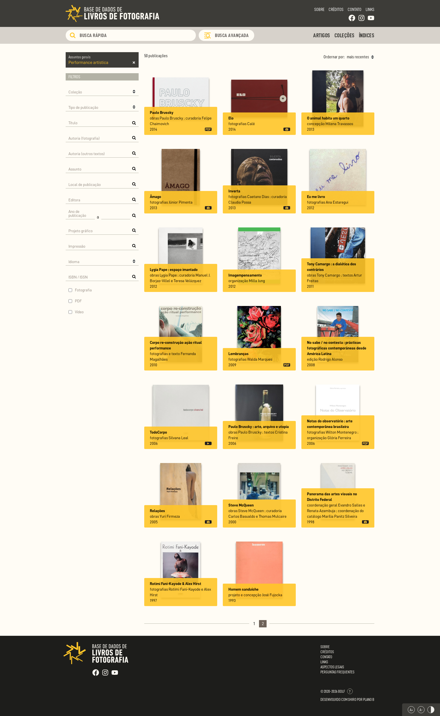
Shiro (352, 699)
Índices (367, 35)
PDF (78, 301)
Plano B (368, 699)
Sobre (319, 9)
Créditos (336, 9)
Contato (354, 9)
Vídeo (79, 312)
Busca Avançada (232, 35)
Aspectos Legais (332, 667)
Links (370, 9)
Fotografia (83, 290)
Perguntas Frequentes (337, 672)
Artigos (321, 35)
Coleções (344, 35)
